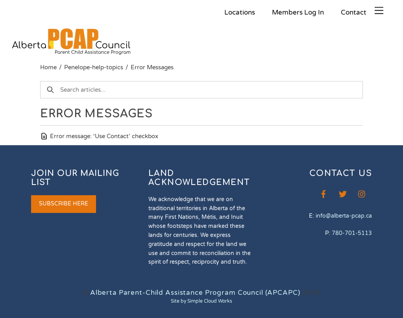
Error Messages (152, 67)
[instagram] (362, 193)
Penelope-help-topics (93, 67)
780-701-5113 (352, 233)
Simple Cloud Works (209, 301)
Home (48, 67)
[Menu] (379, 10)
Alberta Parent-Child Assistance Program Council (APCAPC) (195, 292)
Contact (353, 12)
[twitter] (343, 193)
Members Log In (298, 12)
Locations (239, 12)
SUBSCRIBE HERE (63, 203)
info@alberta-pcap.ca (344, 216)
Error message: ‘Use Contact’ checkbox (104, 136)
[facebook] (323, 193)
